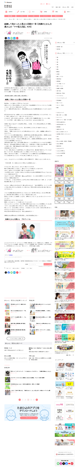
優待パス (67, 12)
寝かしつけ (24, 176)
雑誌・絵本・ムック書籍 (62, 115)
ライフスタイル (60, 95)
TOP (53, 7)
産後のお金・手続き (61, 93)
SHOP (42, 4)
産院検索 (58, 126)
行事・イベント (60, 86)
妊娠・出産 (58, 7)
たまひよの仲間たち (61, 150)
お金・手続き (21, 12)
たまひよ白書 (59, 155)
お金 (57, 136)
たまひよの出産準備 (61, 153)
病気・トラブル (60, 76)
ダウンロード (29, 417)
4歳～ (58, 67)
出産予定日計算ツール (61, 124)
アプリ (22, 16)
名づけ (31, 12)
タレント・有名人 (29, 268)
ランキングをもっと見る (15, 338)
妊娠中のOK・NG (60, 129)
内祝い (48, 4)
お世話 (58, 74)
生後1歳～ (59, 49)
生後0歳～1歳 (59, 46)
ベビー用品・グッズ (61, 83)
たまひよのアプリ (60, 148)
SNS (33, 16)
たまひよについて (60, 112)
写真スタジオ (57, 16)
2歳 (57, 62)
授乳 (57, 69)
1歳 (57, 59)
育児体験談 (23, 268)
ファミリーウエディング (62, 98)
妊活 (72, 7)
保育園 (42, 131)
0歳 (57, 57)
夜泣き (18, 146)
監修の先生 (59, 146)
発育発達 (58, 81)
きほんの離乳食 (60, 143)
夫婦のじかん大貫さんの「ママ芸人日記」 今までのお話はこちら (20, 215)
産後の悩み (59, 78)
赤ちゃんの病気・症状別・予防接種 (64, 141)
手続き (58, 138)
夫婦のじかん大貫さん (28, 19)
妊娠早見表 (8, 12)
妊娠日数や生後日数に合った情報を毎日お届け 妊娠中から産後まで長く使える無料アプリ (29, 414)
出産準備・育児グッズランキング (64, 134)
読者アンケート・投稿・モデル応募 (64, 119)
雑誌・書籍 (10, 16)
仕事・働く (59, 90)
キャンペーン (45, 16)
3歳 (57, 64)
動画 (57, 107)
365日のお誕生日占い (61, 122)
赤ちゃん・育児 (66, 7)
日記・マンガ (19, 19)
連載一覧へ (68, 355)
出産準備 (43, 12)
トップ (5, 19)
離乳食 (55, 12)
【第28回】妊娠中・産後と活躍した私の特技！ (16, 95)
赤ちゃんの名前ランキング (62, 131)
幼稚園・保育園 (60, 88)
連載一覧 (28, 32)
